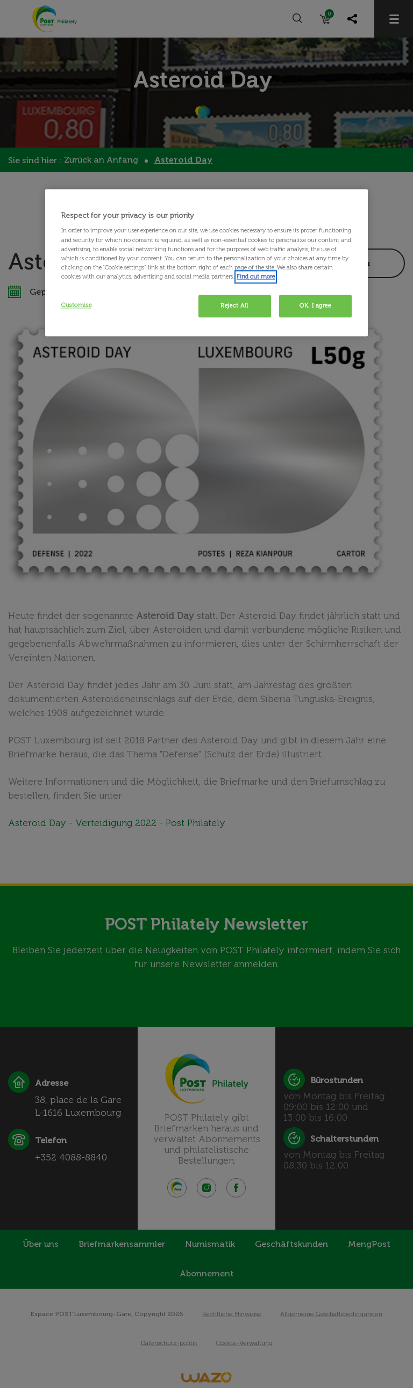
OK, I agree (315, 305)
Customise (76, 305)
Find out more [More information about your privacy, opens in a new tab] (256, 276)
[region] (206, 262)
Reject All (234, 305)
